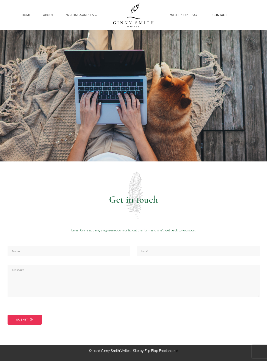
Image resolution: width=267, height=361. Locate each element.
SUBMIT (24, 319)
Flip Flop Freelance (160, 351)
